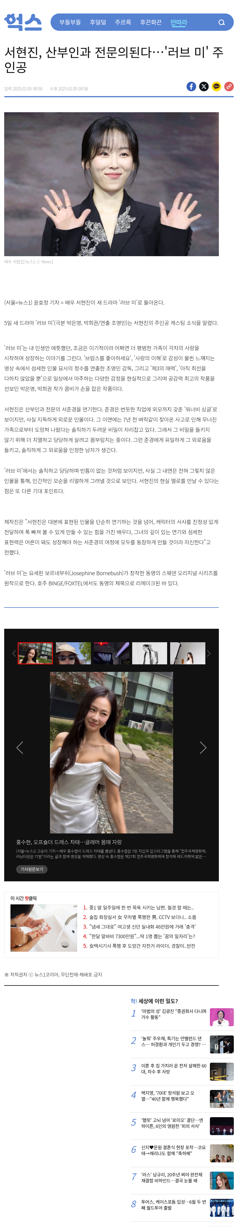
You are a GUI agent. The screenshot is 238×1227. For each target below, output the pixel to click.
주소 (229, 86)
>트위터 (204, 86)
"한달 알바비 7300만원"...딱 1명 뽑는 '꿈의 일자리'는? (139, 936)
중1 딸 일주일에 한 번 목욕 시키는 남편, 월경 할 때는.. (138, 907)
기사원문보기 (32, 869)
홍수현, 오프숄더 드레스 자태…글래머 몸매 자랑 (69, 842)
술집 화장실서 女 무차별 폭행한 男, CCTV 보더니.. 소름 (139, 917)
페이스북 (191, 86)
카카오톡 (216, 86)
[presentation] (12, 653)
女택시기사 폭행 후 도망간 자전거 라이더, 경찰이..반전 (139, 945)
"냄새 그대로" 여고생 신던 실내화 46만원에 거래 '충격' (139, 926)
